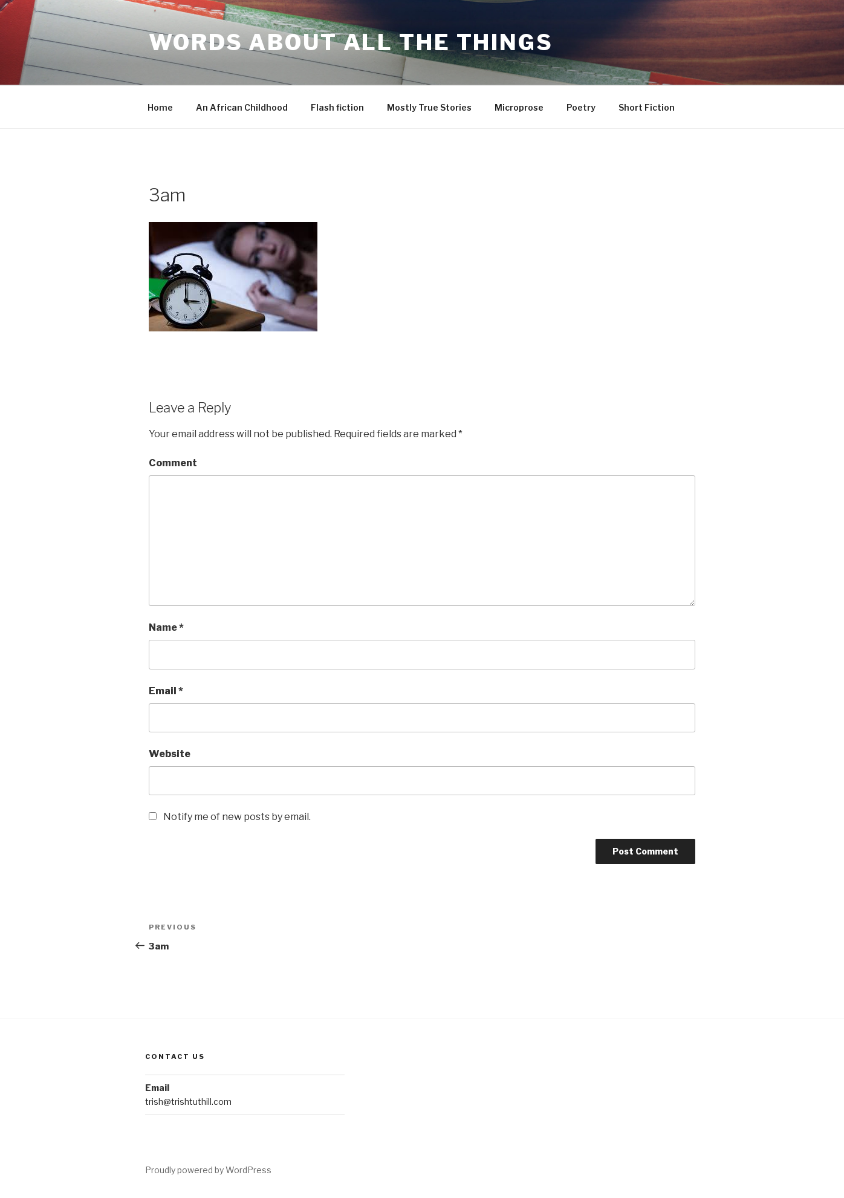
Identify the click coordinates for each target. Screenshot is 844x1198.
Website (169, 754)
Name (166, 627)
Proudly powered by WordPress (208, 1170)
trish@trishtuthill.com (188, 1101)
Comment (173, 463)
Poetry (581, 107)
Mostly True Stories (429, 107)
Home (160, 107)
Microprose (519, 107)
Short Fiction (646, 107)
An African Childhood (242, 107)
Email (166, 691)
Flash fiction (337, 107)
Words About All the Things (351, 42)
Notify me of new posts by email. (237, 816)
